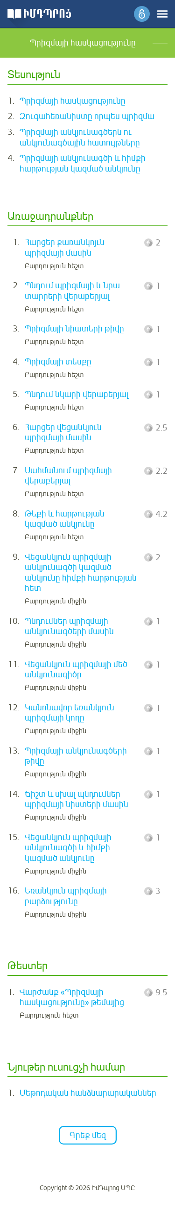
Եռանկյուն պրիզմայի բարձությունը (66, 896)
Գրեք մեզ (88, 1135)
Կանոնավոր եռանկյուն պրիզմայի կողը (69, 712)
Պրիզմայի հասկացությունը (73, 101)
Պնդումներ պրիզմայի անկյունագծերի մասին (69, 626)
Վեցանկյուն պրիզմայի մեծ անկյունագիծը (76, 669)
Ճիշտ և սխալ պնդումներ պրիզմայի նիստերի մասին (76, 799)
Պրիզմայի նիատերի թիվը (74, 329)
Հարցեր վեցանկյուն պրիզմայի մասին (63, 432)
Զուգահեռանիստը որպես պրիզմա (87, 116)
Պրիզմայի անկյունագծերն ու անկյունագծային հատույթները (80, 137)
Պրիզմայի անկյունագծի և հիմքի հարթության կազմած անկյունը (83, 163)
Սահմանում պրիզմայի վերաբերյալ (68, 475)
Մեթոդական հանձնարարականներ (88, 1093)
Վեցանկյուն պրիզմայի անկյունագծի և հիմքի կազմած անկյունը (68, 847)
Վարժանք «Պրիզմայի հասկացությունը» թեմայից (72, 997)
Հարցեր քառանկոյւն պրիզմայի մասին (65, 247)
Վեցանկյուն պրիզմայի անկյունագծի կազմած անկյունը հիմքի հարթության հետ (81, 573)
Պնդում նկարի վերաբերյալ (76, 394)
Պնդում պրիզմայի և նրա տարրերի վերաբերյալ (72, 290)
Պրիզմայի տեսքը (58, 362)
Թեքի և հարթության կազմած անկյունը (65, 519)
